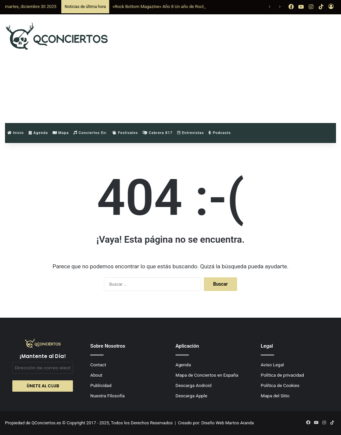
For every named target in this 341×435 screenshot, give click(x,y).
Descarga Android (193, 385)
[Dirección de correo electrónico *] (42, 368)
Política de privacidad (282, 375)
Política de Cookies (280, 385)
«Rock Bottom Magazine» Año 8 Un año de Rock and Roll (167, 6)
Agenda (38, 133)
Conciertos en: (90, 133)
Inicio (15, 133)
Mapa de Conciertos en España (206, 375)
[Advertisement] (230, 67)
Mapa (61, 133)
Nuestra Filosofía (107, 395)
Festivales (125, 133)
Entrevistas (190, 133)
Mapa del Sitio (275, 395)
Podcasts (219, 133)
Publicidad (101, 385)
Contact (98, 364)
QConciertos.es (47, 422)
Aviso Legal (272, 364)
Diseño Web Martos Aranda (227, 422)
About (96, 375)
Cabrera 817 (157, 133)
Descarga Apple (191, 395)
